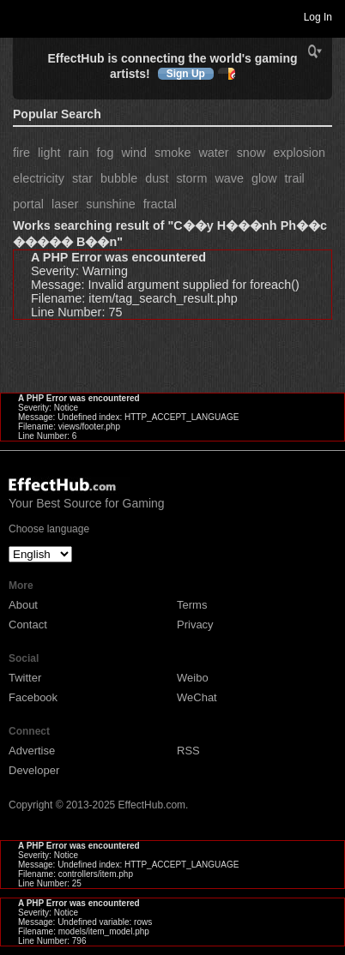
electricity (38, 178)
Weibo (193, 677)
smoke (172, 152)
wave (229, 178)
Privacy (195, 624)
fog (104, 152)
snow (251, 152)
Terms (192, 604)
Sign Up (185, 74)
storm (191, 178)
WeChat (197, 697)
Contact (28, 624)
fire (21, 152)
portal (28, 204)
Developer (34, 770)
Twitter (25, 677)
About (23, 604)
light (49, 152)
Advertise (32, 750)
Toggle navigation (20, 16)
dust (156, 178)
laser (64, 204)
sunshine (111, 204)
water (213, 152)
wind (134, 152)
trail (295, 178)
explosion (299, 152)
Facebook (33, 697)
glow (264, 178)
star (82, 178)
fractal (160, 204)
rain (78, 152)
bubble (118, 178)
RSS (188, 750)
